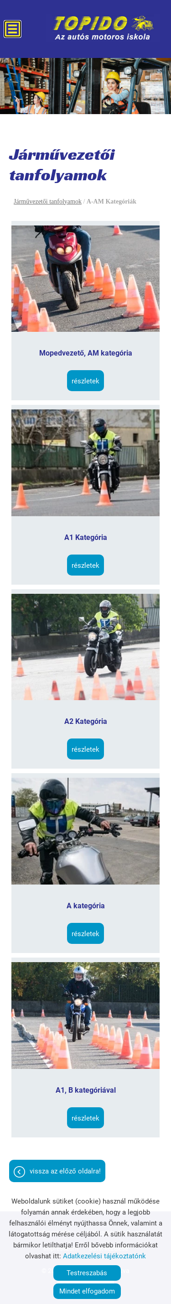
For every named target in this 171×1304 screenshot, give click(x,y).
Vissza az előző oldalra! (65, 1171)
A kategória (86, 905)
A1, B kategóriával (86, 1090)
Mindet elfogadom (87, 1291)
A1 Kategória (85, 537)
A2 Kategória (85, 721)
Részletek (85, 381)
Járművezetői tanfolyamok (48, 201)
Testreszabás (87, 1273)
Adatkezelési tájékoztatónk (104, 1256)
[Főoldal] (103, 28)
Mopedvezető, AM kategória (85, 353)
